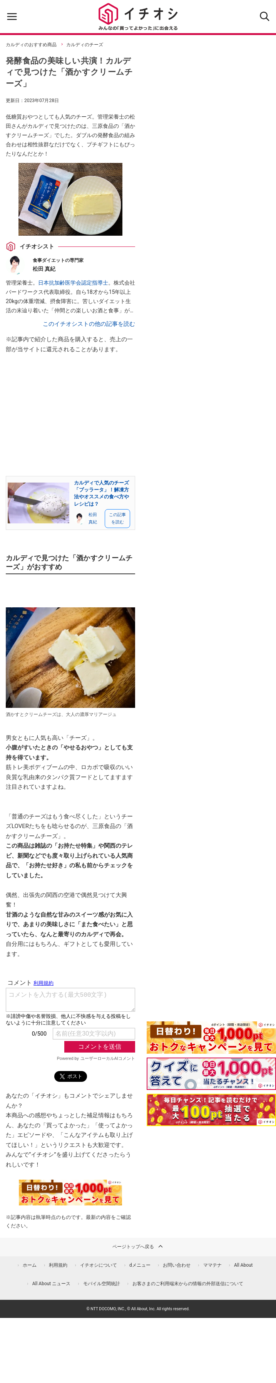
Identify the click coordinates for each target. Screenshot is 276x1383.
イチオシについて (98, 1265)
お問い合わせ (177, 1265)
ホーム (30, 1265)
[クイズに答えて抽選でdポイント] (211, 1074)
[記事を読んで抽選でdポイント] (211, 1110)
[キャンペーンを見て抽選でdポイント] (211, 1048)
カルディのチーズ (84, 44)
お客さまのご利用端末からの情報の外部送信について (187, 1283)
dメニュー (140, 1265)
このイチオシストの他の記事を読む (89, 323)
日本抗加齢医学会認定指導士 (73, 283)
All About (243, 1265)
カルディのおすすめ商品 (31, 44)
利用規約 (58, 1265)
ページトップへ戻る (138, 1246)
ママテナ (212, 1265)
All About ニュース (51, 1283)
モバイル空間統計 (101, 1283)
